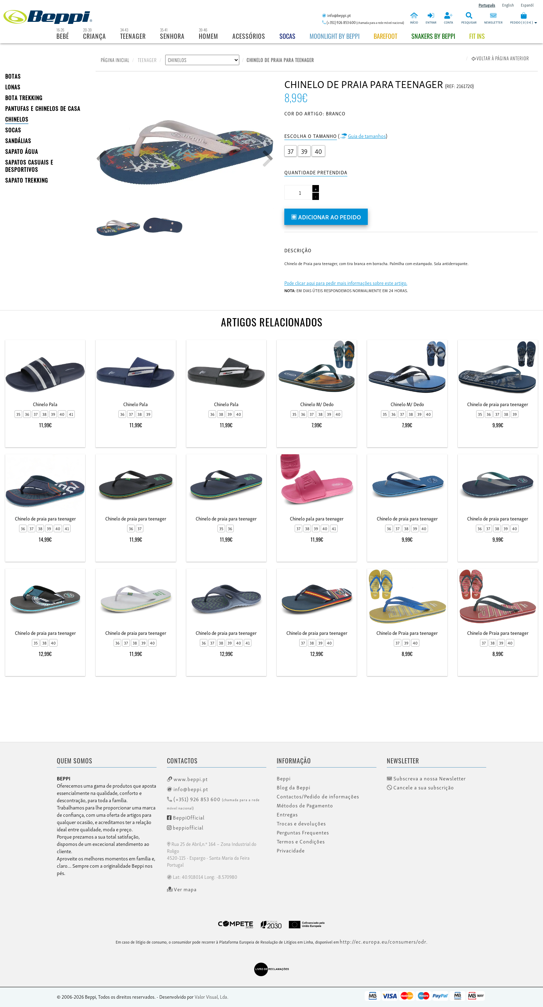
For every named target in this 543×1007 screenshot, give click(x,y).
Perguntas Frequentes (303, 832)
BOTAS (13, 76)
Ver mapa (182, 889)
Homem (208, 36)
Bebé (62, 36)
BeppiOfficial (186, 817)
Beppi (284, 778)
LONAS (12, 87)
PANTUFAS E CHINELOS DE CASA (42, 108)
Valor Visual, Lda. (211, 996)
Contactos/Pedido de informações (318, 796)
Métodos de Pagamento (305, 805)
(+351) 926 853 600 (213, 803)
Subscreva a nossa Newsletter (426, 778)
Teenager (133, 36)
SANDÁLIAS (18, 141)
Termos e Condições (301, 841)
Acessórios (248, 36)
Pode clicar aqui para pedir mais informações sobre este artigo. (345, 283)
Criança (94, 36)
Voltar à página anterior (500, 58)
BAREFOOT (385, 36)
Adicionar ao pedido (326, 216)
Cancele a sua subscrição (420, 787)
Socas (287, 36)
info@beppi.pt (187, 789)
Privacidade (291, 850)
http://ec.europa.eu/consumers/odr (383, 941)
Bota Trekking (24, 98)
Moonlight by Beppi (334, 36)
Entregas (287, 814)
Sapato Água (21, 151)
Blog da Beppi (293, 787)
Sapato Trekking (26, 180)
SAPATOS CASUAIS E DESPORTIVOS (29, 166)
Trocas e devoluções (301, 823)
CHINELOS (16, 119)
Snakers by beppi (433, 36)
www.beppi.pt (187, 778)
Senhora (172, 36)
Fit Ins (477, 36)
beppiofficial (185, 827)
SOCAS (13, 130)
